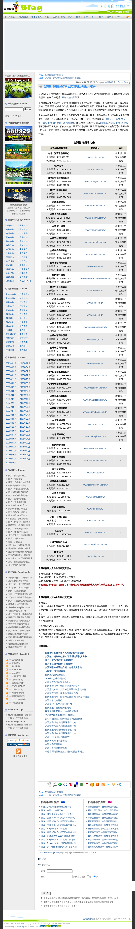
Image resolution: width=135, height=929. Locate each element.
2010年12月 (25, 363)
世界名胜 (10, 253)
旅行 (15, 718)
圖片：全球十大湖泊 (17, 499)
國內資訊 (24, 326)
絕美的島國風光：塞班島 (19, 555)
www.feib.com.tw (95, 363)
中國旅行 (10, 225)
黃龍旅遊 (24, 298)
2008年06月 (25, 387)
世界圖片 (24, 330)
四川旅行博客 (18, 689)
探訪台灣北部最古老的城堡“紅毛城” (62, 711)
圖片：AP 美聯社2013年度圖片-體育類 (58, 839)
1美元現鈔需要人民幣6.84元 (113, 123)
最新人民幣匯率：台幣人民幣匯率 (103, 810)
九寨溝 (10, 207)
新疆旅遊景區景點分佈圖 (19, 617)
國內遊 (15, 213)
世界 (55, 17)
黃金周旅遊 (11, 334)
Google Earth (25, 281)
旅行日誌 (24, 261)
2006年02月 (25, 443)
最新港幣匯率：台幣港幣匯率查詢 (103, 814)
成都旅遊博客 (18, 683)
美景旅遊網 (88, 919)
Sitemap (118, 17)
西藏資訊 (24, 302)
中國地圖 (10, 350)
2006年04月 (25, 439)
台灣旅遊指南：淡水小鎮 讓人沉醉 (61, 693)
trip (30, 715)
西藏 (63, 17)
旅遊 (26, 718)
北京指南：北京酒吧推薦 (19, 584)
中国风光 (24, 249)
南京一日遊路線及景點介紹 (20, 601)
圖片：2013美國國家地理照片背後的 (57, 814)
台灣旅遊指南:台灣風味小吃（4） (61, 722)
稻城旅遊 (26, 210)
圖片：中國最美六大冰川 (19, 489)
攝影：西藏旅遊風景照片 (19, 562)
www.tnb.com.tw (95, 509)
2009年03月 (11, 371)
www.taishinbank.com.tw (95, 460)
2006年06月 (25, 435)
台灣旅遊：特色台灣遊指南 (58, 707)
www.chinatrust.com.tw (95, 193)
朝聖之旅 (10, 245)
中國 (47, 17)
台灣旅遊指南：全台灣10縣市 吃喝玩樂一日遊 (67, 697)
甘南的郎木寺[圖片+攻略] (19, 607)
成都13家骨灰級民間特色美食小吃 (56, 807)
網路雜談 (10, 281)
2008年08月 (25, 383)
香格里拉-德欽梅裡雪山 (18, 624)
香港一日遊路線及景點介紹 (20, 594)
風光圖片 (10, 265)
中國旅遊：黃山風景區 (18, 518)
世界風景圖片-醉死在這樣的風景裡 (103, 828)
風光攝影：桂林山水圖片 (19, 548)
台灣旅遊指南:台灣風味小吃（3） (61, 726)
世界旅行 (24, 225)
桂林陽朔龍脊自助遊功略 (19, 627)
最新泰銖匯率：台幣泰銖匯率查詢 (103, 839)
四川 (70, 17)
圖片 (94, 17)
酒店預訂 (24, 338)
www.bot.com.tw (95, 169)
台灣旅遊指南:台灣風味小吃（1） (61, 733)
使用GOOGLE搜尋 (13, 116)
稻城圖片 (24, 318)
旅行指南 (10, 261)
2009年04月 (25, 367)
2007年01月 (11, 423)
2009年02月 (25, 371)
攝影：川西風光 (15, 542)
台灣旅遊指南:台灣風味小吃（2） (61, 729)
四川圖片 (10, 318)
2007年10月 (25, 403)
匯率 (101, 17)
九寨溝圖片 (11, 298)
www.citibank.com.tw (95, 532)
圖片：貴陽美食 (15, 479)
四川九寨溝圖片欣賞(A (18, 492)
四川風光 (24, 233)
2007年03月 (11, 419)
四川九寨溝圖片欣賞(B (18, 495)
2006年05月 (11, 439)
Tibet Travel (17, 670)
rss (10, 660)
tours (10, 715)
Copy (56, 853)
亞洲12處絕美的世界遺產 (19, 482)
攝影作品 (10, 269)
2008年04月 (25, 391)
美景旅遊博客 (18, 660)
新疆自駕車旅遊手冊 (17, 647)
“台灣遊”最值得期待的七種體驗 (60, 715)
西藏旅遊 (11, 210)
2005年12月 (25, 447)
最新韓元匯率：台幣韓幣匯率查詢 (103, 807)
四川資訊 (24, 314)
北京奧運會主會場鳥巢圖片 (20, 535)
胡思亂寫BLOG (18, 686)
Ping (40, 853)
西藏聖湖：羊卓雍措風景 (19, 525)
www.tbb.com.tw (95, 290)
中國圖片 (10, 330)
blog (21, 715)
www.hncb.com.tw (95, 351)
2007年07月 (11, 411)
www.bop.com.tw (95, 266)
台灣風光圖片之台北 (55, 674)
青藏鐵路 (24, 229)
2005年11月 (11, 451)
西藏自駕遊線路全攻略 (18, 634)
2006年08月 (25, 431)
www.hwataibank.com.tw (95, 400)
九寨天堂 (18, 207)
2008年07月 (11, 387)
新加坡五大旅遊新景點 (18, 604)
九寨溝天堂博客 (19, 676)
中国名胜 (10, 249)
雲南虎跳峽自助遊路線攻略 (20, 637)
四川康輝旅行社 (19, 696)
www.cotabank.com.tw (95, 242)
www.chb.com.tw (95, 315)
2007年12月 (25, 399)
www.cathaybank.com (95, 436)
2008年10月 (25, 379)
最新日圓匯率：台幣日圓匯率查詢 (103, 821)
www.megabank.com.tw (95, 388)
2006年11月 (11, 427)
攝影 (109, 17)
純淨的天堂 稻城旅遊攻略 (19, 620)
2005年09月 (11, 455)
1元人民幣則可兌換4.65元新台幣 (58, 123)
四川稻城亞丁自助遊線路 (19, 630)
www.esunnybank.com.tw (95, 412)
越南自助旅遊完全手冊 (18, 581)
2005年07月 (11, 459)
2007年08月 (25, 407)
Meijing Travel (18, 693)
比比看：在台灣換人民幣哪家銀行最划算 (63, 78)
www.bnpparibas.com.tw (95, 544)
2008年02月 (25, 395)
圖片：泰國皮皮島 (16, 538)
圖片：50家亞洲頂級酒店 (19, 522)
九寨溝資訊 (25, 294)
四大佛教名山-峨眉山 (17, 509)
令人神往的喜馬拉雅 (17, 565)
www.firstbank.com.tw (95, 230)
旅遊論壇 (10, 346)
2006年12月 (25, 423)
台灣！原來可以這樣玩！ (57, 740)
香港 (86, 17)
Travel (16, 715)
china (26, 715)
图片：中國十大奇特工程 (52, 810)
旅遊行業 (10, 273)
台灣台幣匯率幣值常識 (56, 748)
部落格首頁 (36, 17)
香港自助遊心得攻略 (17, 611)
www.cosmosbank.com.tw (95, 485)
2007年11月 (11, 403)
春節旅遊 (24, 245)
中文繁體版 (23, 17)
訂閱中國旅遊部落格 (19, 756)
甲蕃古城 (26, 207)
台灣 (78, 17)
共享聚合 (16, 663)
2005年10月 (25, 451)
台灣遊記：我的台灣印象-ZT (58, 704)
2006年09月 (11, 431)
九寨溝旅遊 (11, 294)
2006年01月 (11, 447)
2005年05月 (11, 463)
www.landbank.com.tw (95, 205)
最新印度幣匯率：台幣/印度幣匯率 (103, 836)
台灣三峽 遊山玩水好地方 (57, 737)
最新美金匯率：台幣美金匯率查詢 (103, 818)
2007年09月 (11, 407)
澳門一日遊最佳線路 (17, 591)
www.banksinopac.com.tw (95, 327)
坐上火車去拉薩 (19, 699)
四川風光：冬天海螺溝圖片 (20, 558)
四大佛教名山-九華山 (17, 505)
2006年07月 (11, 435)
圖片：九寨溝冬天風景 (18, 528)
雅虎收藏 (16, 666)
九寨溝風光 (25, 269)
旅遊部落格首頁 (15, 220)
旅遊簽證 (24, 257)
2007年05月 (11, 415)
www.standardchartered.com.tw (95, 278)
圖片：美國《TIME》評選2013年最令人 (58, 818)
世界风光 (24, 253)
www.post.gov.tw (95, 339)
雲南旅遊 (10, 237)
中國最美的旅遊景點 (17, 485)
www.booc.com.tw (95, 520)
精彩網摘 (10, 277)
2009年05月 (11, 367)
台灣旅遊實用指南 (53, 744)
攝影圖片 (24, 265)
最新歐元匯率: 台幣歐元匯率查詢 (102, 832)
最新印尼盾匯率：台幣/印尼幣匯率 (103, 825)
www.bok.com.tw (95, 303)
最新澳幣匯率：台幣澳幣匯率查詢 (103, 843)
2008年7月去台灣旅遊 (55, 678)
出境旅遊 (24, 334)
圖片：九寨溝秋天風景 (18, 532)
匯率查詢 (10, 257)
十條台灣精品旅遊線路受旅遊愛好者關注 (64, 751)
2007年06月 (25, 411)
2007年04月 (25, 415)
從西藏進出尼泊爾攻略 (18, 644)
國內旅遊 (10, 326)
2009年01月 (11, 375)
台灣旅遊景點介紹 (62, 682)
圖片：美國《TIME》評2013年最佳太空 (58, 832)
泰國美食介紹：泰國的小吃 (20, 577)
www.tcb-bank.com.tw (95, 218)
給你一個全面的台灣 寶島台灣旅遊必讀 (63, 719)
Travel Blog (123, 82)
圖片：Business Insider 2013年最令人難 (59, 847)
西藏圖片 (24, 306)
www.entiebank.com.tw (95, 448)
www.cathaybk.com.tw (95, 181)
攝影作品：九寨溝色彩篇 (19, 545)
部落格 (20, 718)
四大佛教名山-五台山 (17, 515)
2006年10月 (25, 427)
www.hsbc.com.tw (95, 556)
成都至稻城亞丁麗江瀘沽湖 (20, 614)
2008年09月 (11, 383)
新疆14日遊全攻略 (16, 640)
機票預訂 (10, 338)
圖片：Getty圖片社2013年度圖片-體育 (58, 836)
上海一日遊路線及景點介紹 (20, 597)
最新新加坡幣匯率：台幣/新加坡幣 (103, 847)
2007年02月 (25, 419)
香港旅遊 (10, 241)
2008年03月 (11, 395)
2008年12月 (25, 375)
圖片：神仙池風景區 (17, 502)
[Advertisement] (67, 45)
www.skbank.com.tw (95, 254)
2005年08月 (25, 455)
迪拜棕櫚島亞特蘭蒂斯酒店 (20, 552)
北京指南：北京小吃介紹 (19, 587)
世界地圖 (24, 350)
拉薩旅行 (10, 306)
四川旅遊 (10, 233)
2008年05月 (11, 391)
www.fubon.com (95, 424)
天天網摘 (16, 673)
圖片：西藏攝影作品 (17, 475)
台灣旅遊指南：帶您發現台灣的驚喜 (62, 686)
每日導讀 (24, 277)
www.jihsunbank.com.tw (95, 375)
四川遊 (19, 210)
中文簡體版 (10, 17)
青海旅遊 (24, 237)
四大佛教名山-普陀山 (17, 512)
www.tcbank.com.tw (95, 497)
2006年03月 (11, 443)
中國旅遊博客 (18, 703)
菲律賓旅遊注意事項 (54, 75)
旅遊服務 (10, 342)
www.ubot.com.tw (95, 472)
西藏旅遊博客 (18, 679)
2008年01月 (11, 399)
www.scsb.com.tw (95, 157)
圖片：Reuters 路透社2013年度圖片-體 (58, 843)
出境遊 (22, 213)
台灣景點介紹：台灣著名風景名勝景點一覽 (65, 689)
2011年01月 (11, 363)
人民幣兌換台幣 (67, 97)
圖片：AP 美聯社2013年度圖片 (55, 828)
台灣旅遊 (109, 82)
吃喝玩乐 (24, 273)
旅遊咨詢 (24, 342)
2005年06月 (25, 459)
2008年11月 (11, 379)
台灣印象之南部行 (53, 700)
